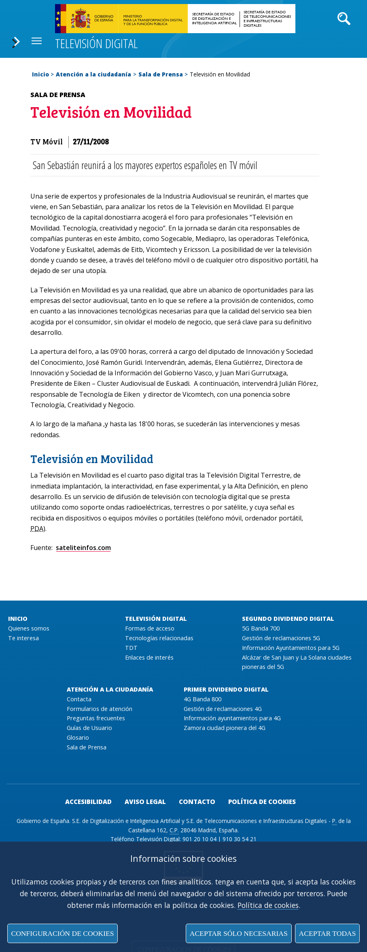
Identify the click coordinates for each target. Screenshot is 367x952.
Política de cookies (268, 905)
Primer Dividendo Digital (226, 689)
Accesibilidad (88, 802)
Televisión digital (96, 43)
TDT (131, 648)
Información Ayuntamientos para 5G (290, 648)
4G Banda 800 (202, 699)
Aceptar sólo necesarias (239, 933)
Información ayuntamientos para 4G (232, 718)
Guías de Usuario (89, 728)
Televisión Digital (156, 618)
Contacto (197, 802)
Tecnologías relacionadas (159, 638)
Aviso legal (145, 802)
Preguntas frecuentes (96, 718)
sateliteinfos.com (83, 547)
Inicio (40, 74)
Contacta (79, 699)
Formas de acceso (149, 628)
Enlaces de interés (149, 657)
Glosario (78, 737)
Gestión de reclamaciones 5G (281, 638)
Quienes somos (28, 628)
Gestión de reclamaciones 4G (223, 709)
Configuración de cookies (62, 933)
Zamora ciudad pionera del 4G (224, 728)
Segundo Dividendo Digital (288, 618)
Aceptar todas (327, 933)
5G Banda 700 (261, 628)
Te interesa (23, 638)
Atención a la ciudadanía (93, 74)
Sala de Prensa (160, 74)
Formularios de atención (99, 709)
